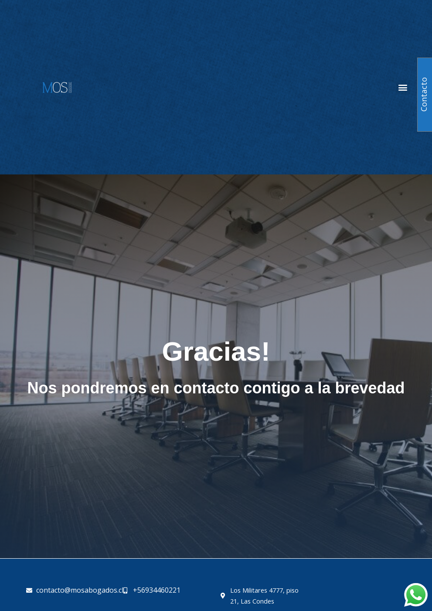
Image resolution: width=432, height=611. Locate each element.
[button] (403, 87)
